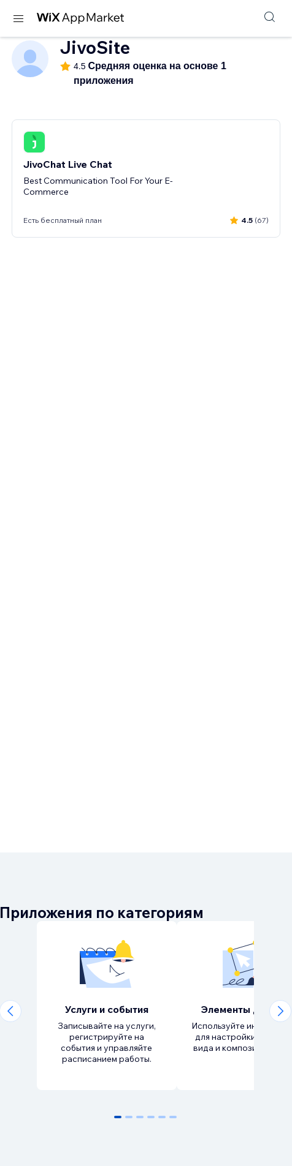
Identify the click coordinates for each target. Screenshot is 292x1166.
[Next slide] (280, 1011)
